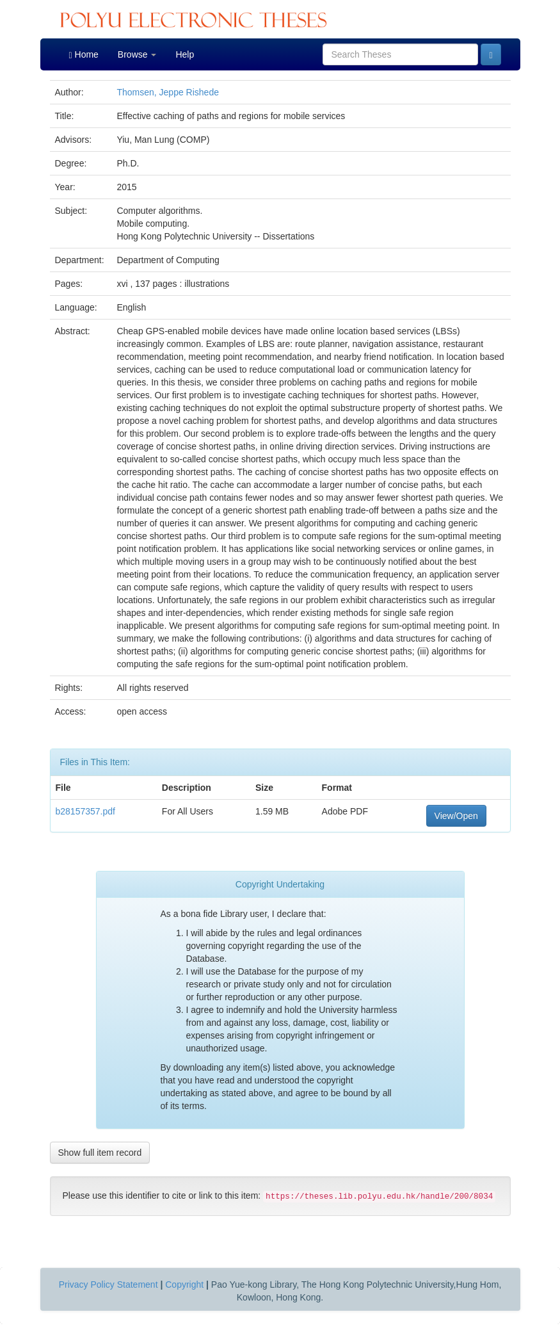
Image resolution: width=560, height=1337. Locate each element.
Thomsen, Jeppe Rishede (167, 92)
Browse (137, 54)
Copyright (184, 1284)
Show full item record (100, 1152)
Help (184, 54)
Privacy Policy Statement (108, 1284)
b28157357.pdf (85, 811)
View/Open (456, 816)
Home (84, 54)
